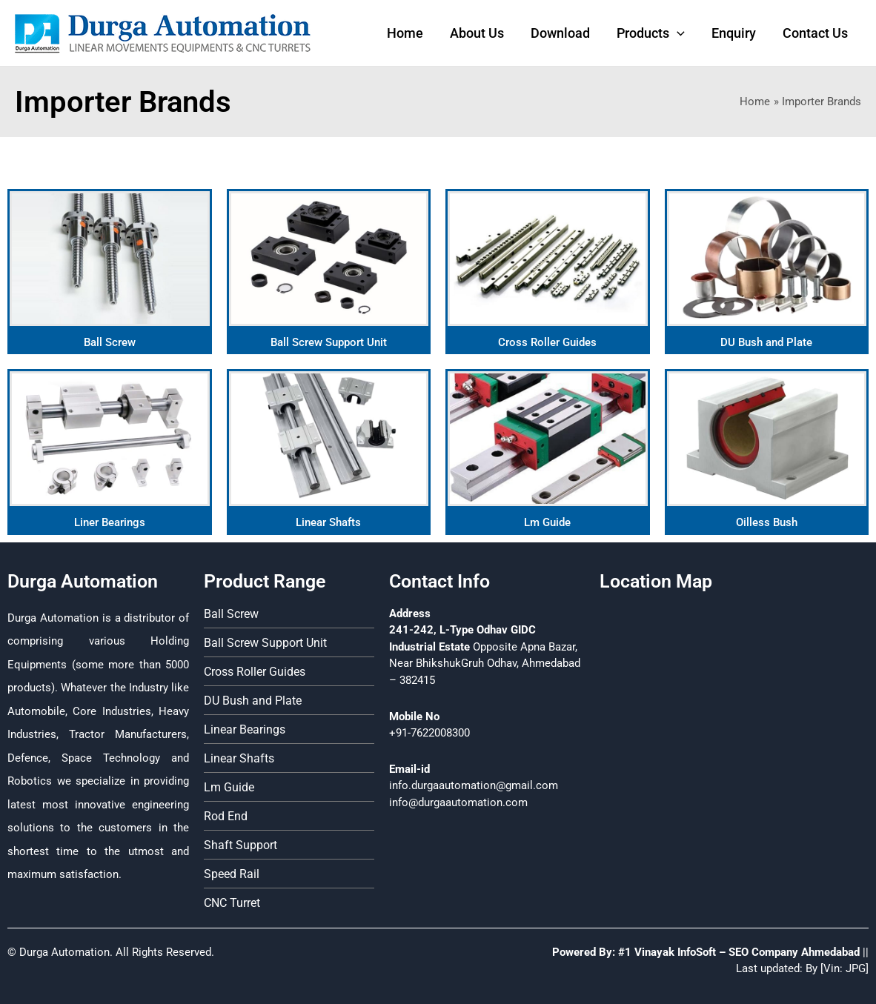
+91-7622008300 (429, 732)
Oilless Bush (766, 522)
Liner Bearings (109, 522)
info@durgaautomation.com (458, 802)
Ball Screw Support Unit (329, 342)
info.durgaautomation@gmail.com (473, 785)
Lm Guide (547, 522)
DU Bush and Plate (766, 342)
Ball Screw (110, 342)
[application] (677, 33)
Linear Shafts (328, 522)
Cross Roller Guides (547, 342)
